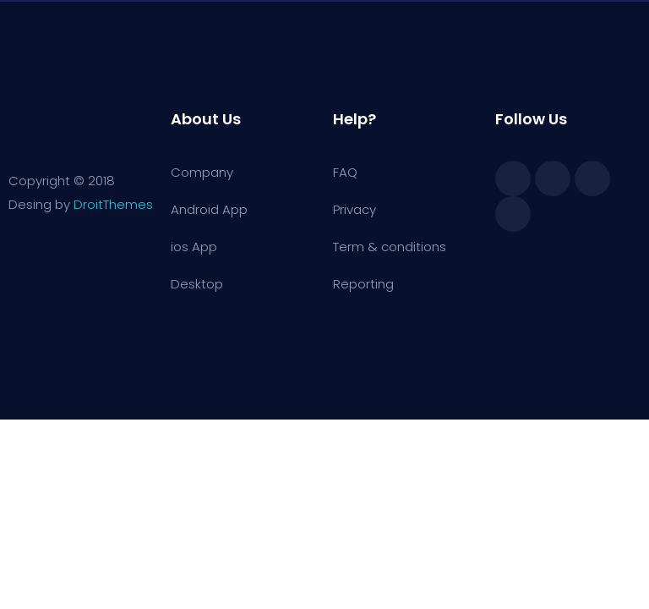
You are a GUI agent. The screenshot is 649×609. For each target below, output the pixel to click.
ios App (194, 246)
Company (202, 172)
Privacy (354, 209)
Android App (209, 209)
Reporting (363, 284)
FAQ (345, 172)
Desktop (197, 284)
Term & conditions (389, 246)
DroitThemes (113, 204)
